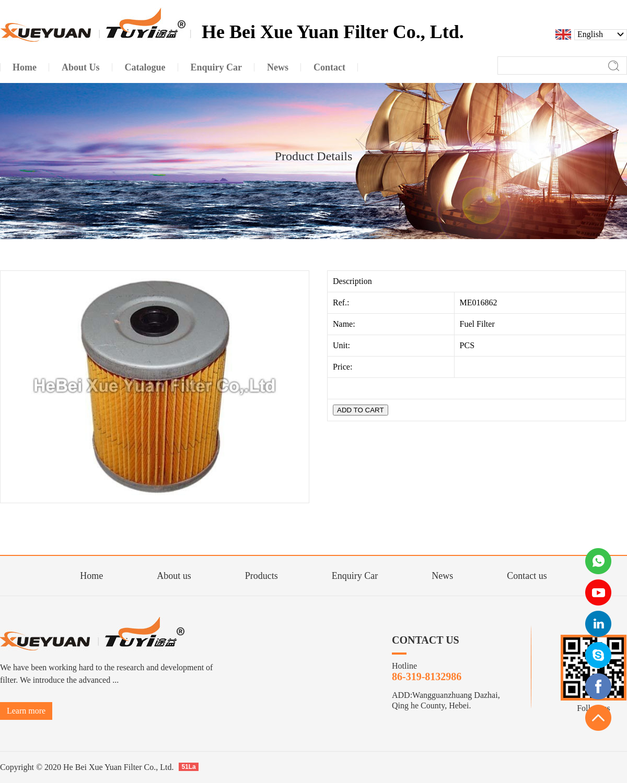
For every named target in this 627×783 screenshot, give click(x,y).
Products (261, 576)
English (590, 34)
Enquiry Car (355, 576)
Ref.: (342, 302)
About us (174, 576)
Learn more (26, 710)
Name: (345, 323)
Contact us (527, 576)
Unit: (342, 345)
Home (91, 576)
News (442, 576)
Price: (343, 366)
